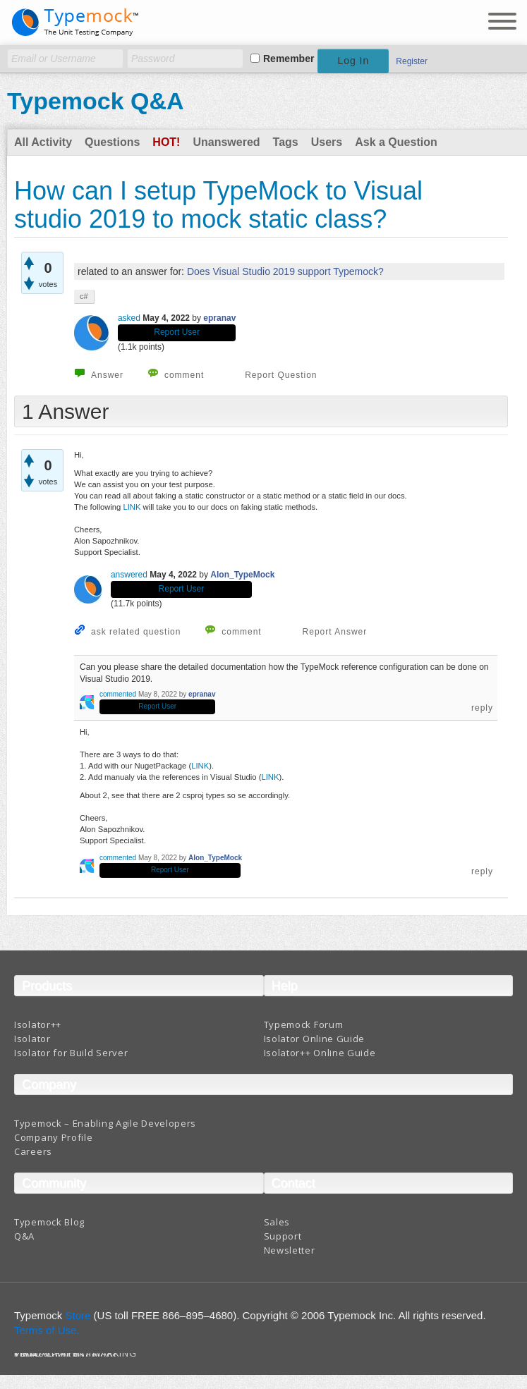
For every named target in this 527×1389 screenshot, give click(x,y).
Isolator (32, 1038)
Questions (112, 142)
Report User (177, 332)
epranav (219, 318)
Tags (285, 142)
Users (326, 142)
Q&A (24, 1236)
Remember (288, 58)
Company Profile (53, 1137)
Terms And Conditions (66, 1355)
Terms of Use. (47, 1330)
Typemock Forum (304, 1024)
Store (78, 1315)
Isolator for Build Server (71, 1052)
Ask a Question (396, 142)
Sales (277, 1222)
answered (129, 575)
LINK (133, 507)
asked (129, 318)
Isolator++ (37, 1024)
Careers (33, 1151)
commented (117, 694)
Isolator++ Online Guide (320, 1052)
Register (412, 61)
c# (84, 296)
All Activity (43, 142)
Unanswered (226, 142)
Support (283, 1236)
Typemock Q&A (95, 100)
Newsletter (289, 1250)
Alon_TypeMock (242, 575)
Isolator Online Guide (314, 1038)
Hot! (166, 142)
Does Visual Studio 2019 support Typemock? (285, 271)
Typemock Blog (49, 1222)
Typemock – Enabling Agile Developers (105, 1123)
